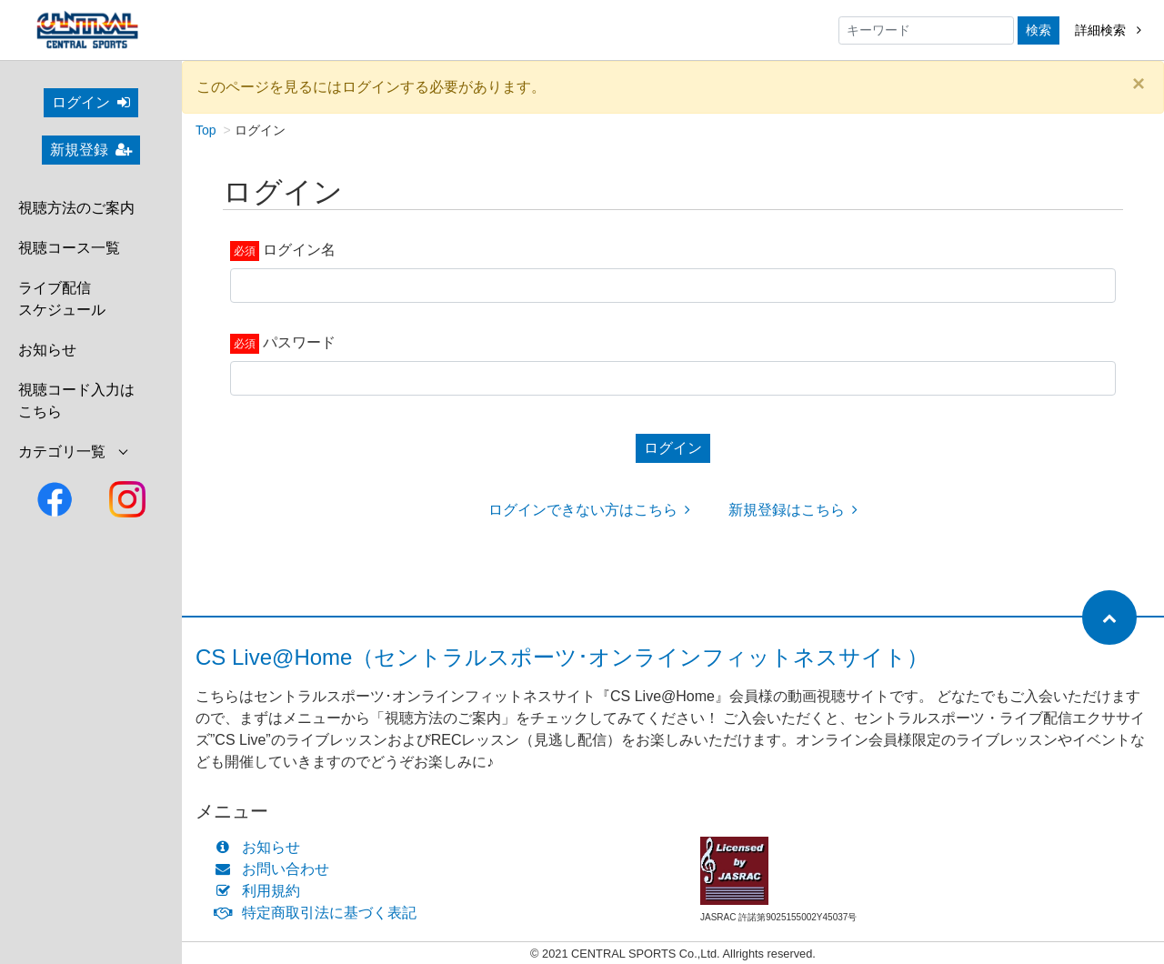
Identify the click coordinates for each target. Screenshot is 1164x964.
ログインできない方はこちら (589, 509)
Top (206, 130)
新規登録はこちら (793, 509)
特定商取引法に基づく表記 (319, 912)
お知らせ (47, 349)
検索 (1038, 30)
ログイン (91, 102)
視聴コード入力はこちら (76, 400)
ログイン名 (299, 249)
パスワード (299, 342)
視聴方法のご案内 (76, 208)
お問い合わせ (276, 869)
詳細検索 (1108, 30)
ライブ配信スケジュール (61, 298)
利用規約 (261, 891)
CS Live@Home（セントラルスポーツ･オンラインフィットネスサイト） (562, 657)
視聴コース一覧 (69, 248)
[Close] (1138, 83)
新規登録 (91, 149)
